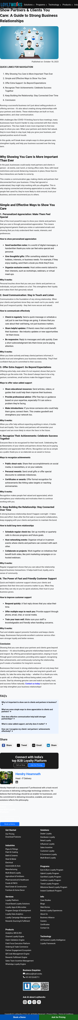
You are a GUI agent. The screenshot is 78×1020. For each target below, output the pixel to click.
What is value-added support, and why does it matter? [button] (24, 724)
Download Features (13, 837)
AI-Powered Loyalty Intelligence (52, 940)
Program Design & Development (18, 911)
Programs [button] (41, 4)
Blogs (42, 904)
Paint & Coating (11, 852)
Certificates (45, 924)
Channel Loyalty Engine (14, 936)
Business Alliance (47, 917)
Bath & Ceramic (11, 856)
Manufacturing (11, 869)
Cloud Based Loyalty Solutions (17, 904)
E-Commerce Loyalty (48, 854)
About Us (44, 914)
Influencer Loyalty (47, 844)
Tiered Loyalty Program (49, 884)
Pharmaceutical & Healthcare (17, 880)
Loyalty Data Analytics (14, 914)
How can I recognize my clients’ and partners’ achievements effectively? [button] (26, 730)
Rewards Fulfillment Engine (16, 957)
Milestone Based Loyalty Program (53, 887)
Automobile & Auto (12, 866)
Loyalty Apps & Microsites (15, 907)
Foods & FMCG (11, 883)
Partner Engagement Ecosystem (18, 950)
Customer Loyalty (47, 851)
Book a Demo (10, 824)
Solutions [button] (29, 4)
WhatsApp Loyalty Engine (15, 964)
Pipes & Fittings (11, 849)
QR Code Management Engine (17, 954)
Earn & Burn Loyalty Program (51, 870)
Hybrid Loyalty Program (49, 873)
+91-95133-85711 (31, 977)
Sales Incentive (46, 847)
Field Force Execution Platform (17, 943)
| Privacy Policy (51, 1014)
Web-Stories (45, 907)
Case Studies (45, 900)
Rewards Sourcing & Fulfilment (17, 921)
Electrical (9, 863)
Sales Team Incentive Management (19, 961)
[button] (3, 745)
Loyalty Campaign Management (18, 917)
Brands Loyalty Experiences (51, 911)
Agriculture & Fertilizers (14, 876)
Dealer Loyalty (46, 834)
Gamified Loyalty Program (50, 877)
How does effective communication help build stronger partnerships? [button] (24, 718)
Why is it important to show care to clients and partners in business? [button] (29, 703)
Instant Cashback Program (51, 891)
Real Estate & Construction (16, 887)
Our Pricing (9, 834)
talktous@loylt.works (32, 974)
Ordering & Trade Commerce (16, 947)
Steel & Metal (10, 859)
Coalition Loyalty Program (50, 880)
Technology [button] (54, 4)
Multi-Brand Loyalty (13, 873)
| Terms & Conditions (65, 1014)
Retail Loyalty (45, 840)
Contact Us (44, 928)
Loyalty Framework (47, 943)
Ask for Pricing (36, 765)
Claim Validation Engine (14, 940)
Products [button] (68, 4)
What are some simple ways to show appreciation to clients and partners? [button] (27, 710)
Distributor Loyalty (47, 837)
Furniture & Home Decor (15, 890)
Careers (43, 921)
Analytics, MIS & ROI (13, 933)
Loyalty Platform (12, 900)
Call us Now (20, 765)
